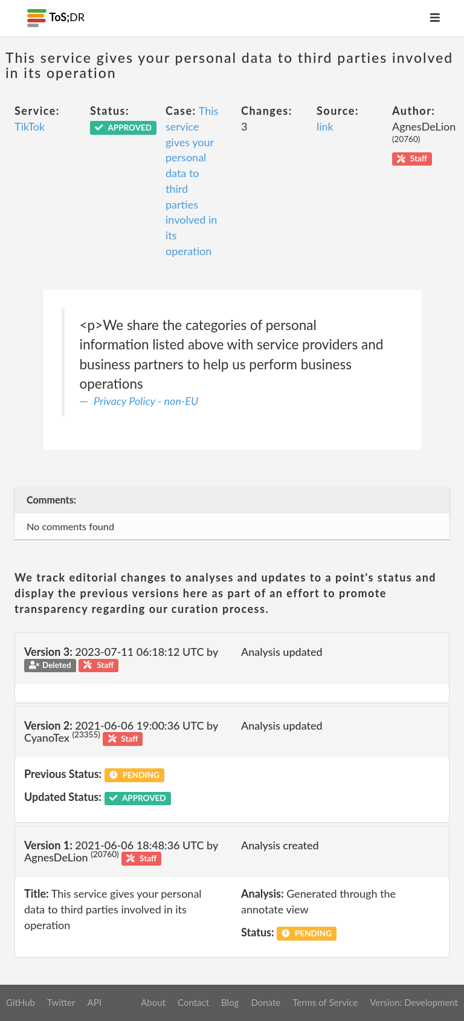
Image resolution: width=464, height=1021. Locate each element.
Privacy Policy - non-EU (146, 400)
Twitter (61, 1002)
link (325, 126)
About (153, 1002)
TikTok (29, 126)
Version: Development (414, 1002)
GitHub (20, 1002)
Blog (230, 1002)
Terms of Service (325, 1002)
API (94, 1002)
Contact (193, 1002)
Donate (265, 1002)
